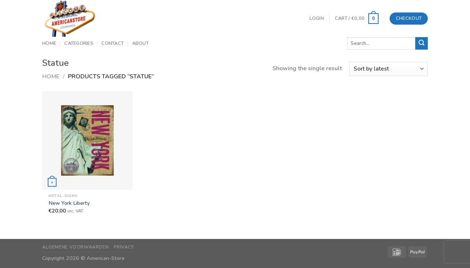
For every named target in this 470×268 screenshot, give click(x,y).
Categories (78, 43)
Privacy (124, 247)
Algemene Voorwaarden (75, 247)
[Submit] (421, 43)
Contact (112, 43)
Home (49, 43)
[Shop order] (388, 69)
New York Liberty (69, 203)
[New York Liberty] (87, 140)
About (140, 43)
